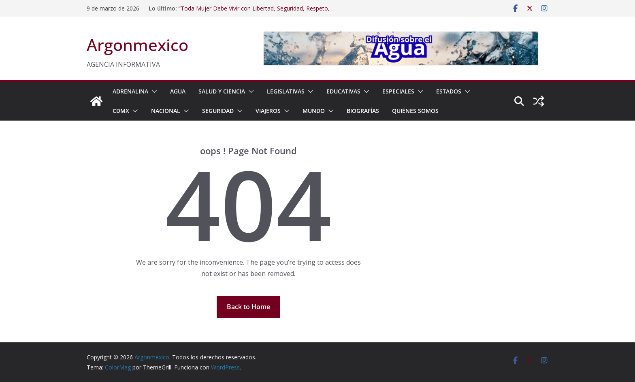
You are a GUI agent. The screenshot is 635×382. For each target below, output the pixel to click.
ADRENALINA (130, 91)
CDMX (121, 111)
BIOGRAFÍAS (363, 111)
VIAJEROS (268, 111)
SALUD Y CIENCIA (221, 91)
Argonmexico (137, 45)
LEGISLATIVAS (286, 91)
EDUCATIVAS (343, 91)
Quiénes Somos (415, 111)
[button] (152, 91)
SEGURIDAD (218, 111)
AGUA (177, 91)
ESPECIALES (398, 91)
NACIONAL (165, 111)
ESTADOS (448, 91)
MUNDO (314, 111)
